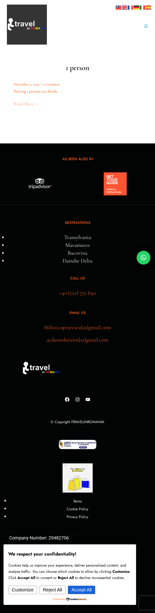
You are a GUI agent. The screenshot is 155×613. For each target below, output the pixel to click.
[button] (143, 258)
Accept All (82, 589)
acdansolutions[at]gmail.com (77, 339)
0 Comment (51, 84)
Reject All (52, 589)
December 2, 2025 (26, 84)
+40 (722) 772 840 (77, 293)
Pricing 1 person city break (35, 91)
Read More (26, 104)
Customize (22, 589)
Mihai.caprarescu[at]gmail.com (77, 327)
